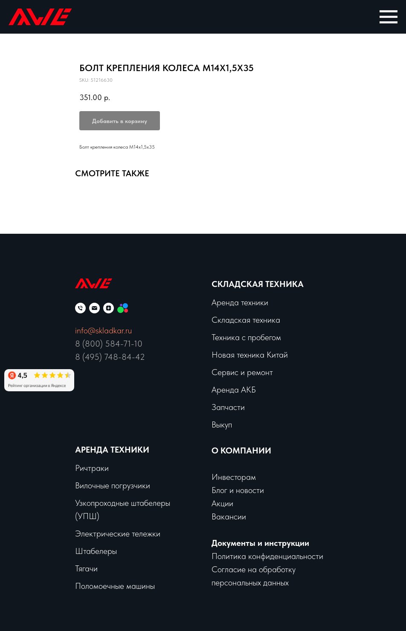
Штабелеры (96, 551)
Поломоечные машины (115, 586)
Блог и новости (238, 490)
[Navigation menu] (388, 17)
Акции (222, 503)
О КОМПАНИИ (241, 450)
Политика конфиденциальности (267, 556)
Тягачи (86, 568)
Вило (83, 485)
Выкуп (222, 424)
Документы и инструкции (260, 543)
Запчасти (228, 407)
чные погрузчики (121, 485)
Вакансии (229, 516)
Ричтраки (92, 468)
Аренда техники (112, 450)
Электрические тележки (117, 533)
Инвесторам (234, 477)
